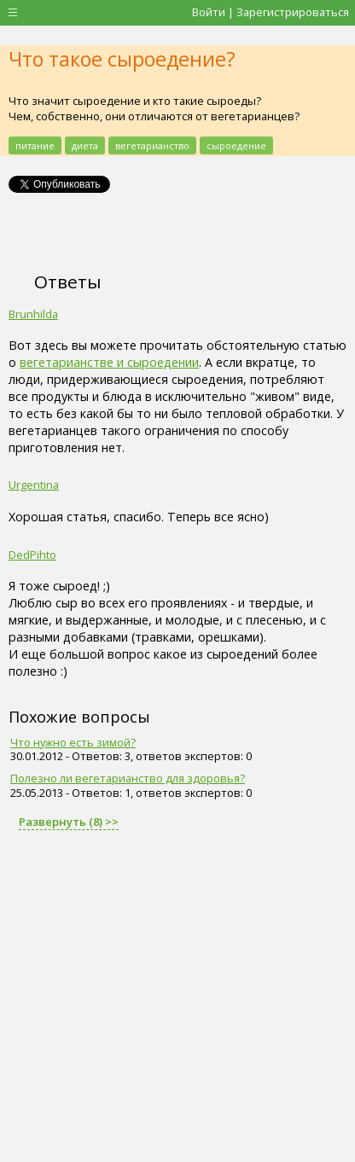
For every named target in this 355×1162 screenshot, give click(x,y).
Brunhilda (33, 314)
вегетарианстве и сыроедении (109, 362)
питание (35, 145)
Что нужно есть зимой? (73, 742)
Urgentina (34, 484)
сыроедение (236, 145)
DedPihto (32, 554)
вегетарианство (152, 145)
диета (85, 145)
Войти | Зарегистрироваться (270, 12)
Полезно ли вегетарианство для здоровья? (127, 778)
